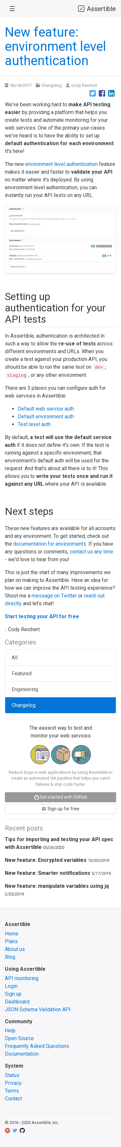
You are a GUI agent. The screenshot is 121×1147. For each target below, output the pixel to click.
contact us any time (91, 552)
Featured (22, 673)
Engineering (25, 689)
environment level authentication (61, 164)
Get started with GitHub (60, 797)
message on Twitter (54, 596)
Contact (13, 1098)
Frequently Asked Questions (37, 1046)
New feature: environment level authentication (55, 46)
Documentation (22, 1054)
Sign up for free (60, 808)
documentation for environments (49, 544)
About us (15, 949)
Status (12, 1075)
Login (11, 986)
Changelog (51, 85)
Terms (12, 1091)
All (14, 658)
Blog (10, 957)
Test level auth (34, 424)
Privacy (13, 1083)
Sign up (13, 994)
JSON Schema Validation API (38, 1009)
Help (10, 1030)
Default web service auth (46, 409)
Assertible (96, 9)
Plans (11, 941)
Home (11, 934)
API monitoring (21, 978)
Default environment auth (46, 416)
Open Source (19, 1038)
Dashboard (17, 1002)
